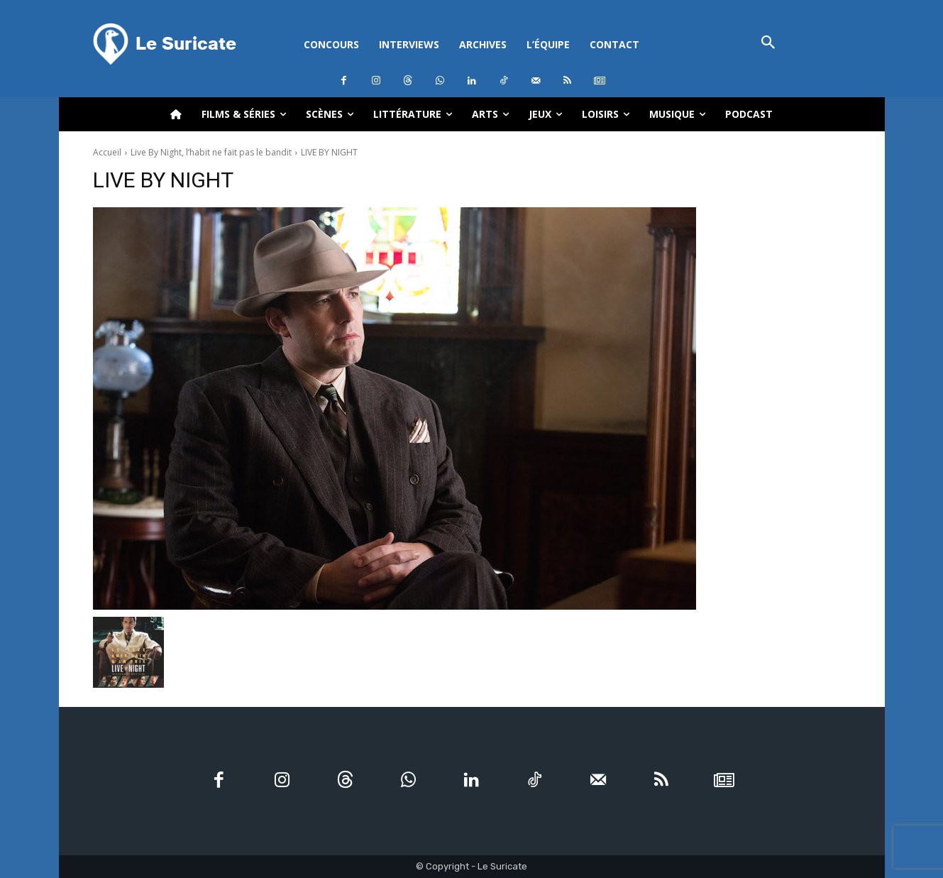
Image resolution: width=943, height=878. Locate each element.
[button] (769, 44)
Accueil (107, 152)
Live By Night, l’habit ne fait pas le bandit (211, 152)
